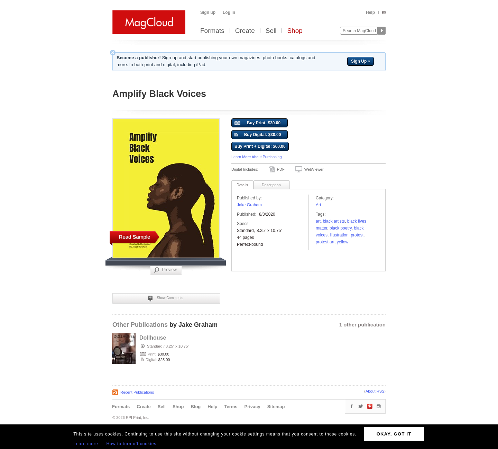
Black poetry (341, 228)
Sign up (207, 12)
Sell (271, 31)
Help (370, 12)
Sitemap (276, 406)
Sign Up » (360, 61)
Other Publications (140, 324)
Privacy (252, 406)
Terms (230, 406)
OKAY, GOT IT (394, 434)
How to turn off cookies (132, 443)
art (318, 221)
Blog (196, 406)
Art (318, 205)
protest (357, 235)
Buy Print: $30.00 (257, 123)
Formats (212, 31)
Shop (294, 31)
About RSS (375, 391)
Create (245, 31)
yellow (342, 242)
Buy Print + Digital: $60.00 (260, 146)
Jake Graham (249, 205)
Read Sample (134, 237)
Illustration (339, 235)
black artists (334, 221)
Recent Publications (137, 392)
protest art (325, 242)
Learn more (85, 443)
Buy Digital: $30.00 (257, 135)
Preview (165, 270)
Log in (229, 12)
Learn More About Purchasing (256, 157)
